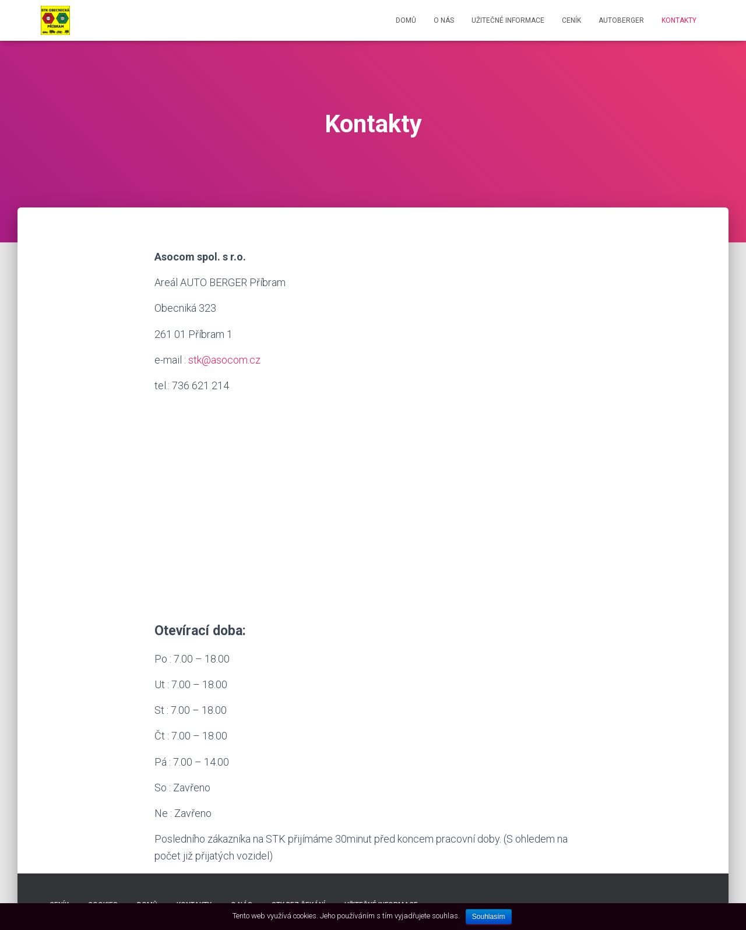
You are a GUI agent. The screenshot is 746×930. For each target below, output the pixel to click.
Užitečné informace (507, 20)
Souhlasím (488, 917)
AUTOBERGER (621, 20)
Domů (406, 20)
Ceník (571, 20)
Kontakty (678, 20)
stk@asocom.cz (224, 360)
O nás (444, 20)
